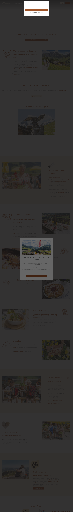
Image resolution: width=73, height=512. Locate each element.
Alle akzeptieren (36, 9)
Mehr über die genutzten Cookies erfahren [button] (36, 12)
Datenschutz (46, 14)
